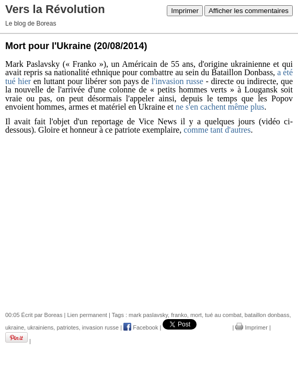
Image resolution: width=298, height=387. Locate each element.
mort (196, 315)
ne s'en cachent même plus (220, 106)
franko (179, 315)
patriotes (67, 327)
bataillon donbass (267, 315)
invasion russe (100, 327)
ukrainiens (40, 327)
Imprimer (185, 11)
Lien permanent (87, 315)
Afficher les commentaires (249, 11)
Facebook (140, 327)
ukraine (14, 327)
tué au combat (223, 315)
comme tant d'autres (217, 129)
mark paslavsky (148, 315)
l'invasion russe (177, 81)
